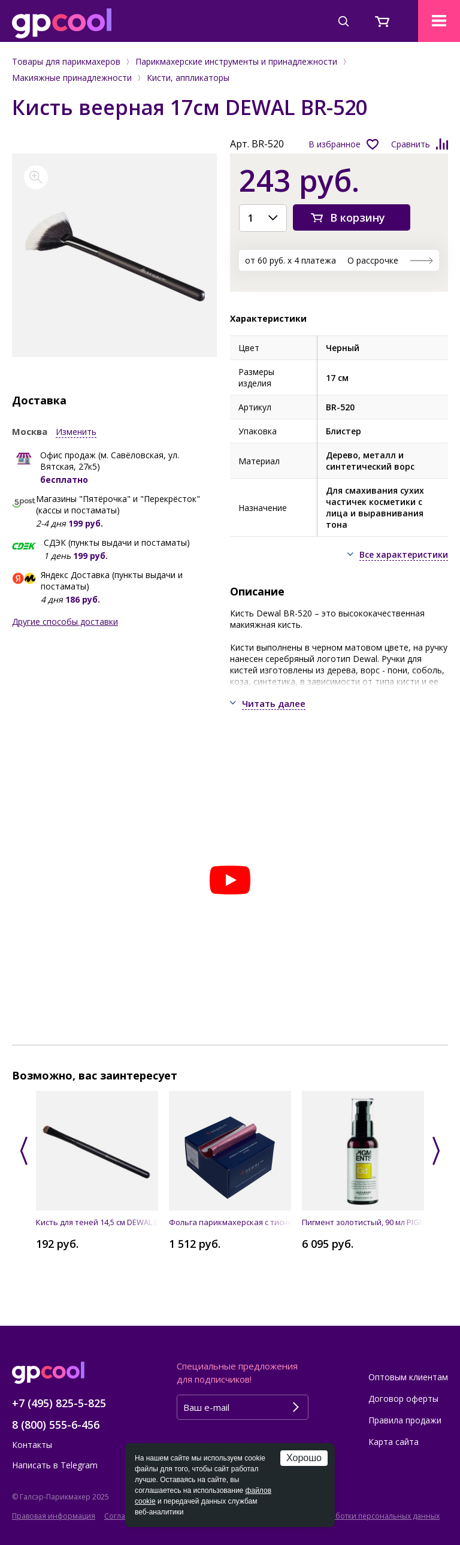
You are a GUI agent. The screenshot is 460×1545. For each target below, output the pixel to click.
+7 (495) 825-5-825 (59, 1403)
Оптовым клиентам (408, 1377)
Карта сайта (393, 1441)
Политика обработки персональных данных (360, 1516)
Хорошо (304, 1458)
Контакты (32, 1444)
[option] (114, 255)
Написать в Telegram (55, 1465)
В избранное (334, 144)
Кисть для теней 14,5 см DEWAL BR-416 (97, 1222)
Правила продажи (404, 1420)
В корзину (357, 217)
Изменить (76, 431)
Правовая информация (53, 1516)
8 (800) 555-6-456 (55, 1424)
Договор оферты (403, 1398)
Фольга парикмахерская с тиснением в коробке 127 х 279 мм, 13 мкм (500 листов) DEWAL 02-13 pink (230, 1222)
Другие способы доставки (65, 621)
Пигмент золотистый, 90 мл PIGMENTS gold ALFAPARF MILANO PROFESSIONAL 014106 (363, 1222)
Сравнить (410, 144)
